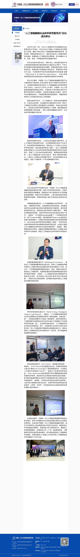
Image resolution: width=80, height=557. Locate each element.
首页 (13, 24)
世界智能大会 (53, 537)
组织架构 (45, 541)
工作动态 (22, 24)
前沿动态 (17, 24)
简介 (41, 541)
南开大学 (48, 537)
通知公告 (47, 550)
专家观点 (59, 547)
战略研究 (37, 547)
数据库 (55, 547)
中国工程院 (43, 537)
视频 (48, 541)
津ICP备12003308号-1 (63, 555)
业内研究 (43, 548)
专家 (45, 544)
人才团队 (37, 545)
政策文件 (42, 547)
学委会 (42, 544)
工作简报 (44, 551)
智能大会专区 (52, 550)
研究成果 (47, 547)
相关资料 (51, 547)
